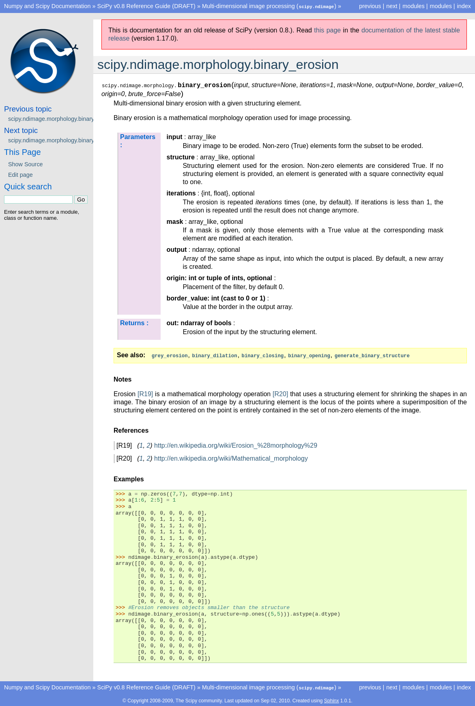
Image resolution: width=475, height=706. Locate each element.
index (464, 6)
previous (370, 6)
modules (440, 6)
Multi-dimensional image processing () (269, 6)
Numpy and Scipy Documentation (47, 6)
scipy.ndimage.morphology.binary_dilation (62, 118)
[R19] (145, 393)
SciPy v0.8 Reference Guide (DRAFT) (146, 6)
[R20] (280, 393)
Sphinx (331, 699)
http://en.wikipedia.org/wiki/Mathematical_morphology (231, 457)
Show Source (25, 164)
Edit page (20, 174)
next (391, 6)
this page (327, 29)
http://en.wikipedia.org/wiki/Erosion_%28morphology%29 (235, 444)
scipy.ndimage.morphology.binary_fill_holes (64, 140)
